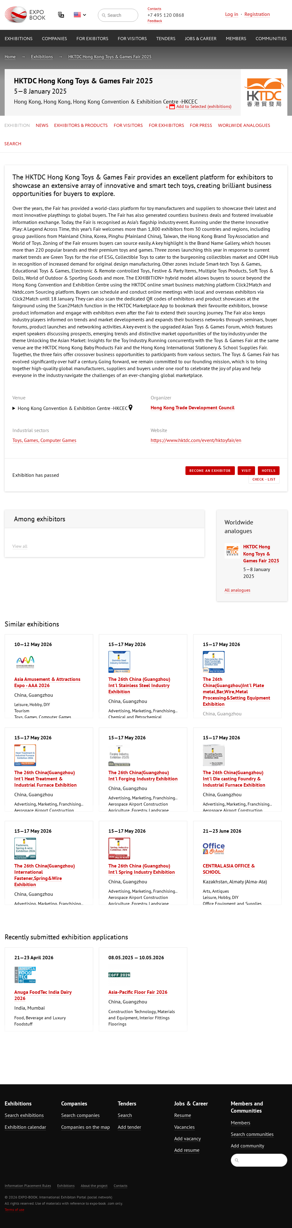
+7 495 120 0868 (166, 15)
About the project (94, 1185)
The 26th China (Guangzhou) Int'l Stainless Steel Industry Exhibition (139, 685)
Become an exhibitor (210, 470)
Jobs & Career (201, 39)
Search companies (80, 1115)
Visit (246, 470)
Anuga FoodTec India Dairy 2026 (43, 995)
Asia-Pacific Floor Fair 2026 (137, 992)
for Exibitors (92, 39)
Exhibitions (19, 39)
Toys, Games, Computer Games (44, 440)
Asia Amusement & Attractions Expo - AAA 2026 (47, 682)
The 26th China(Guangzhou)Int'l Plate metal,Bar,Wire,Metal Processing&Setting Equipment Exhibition (236, 691)
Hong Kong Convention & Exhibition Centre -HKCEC (77, 407)
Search (12, 144)
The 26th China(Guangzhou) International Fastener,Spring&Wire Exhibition (44, 875)
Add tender (129, 1127)
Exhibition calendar (25, 1127)
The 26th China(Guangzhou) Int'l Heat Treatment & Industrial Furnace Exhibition (45, 778)
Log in (231, 14)
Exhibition (17, 126)
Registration (257, 14)
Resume (182, 1115)
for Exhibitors (166, 126)
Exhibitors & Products (81, 126)
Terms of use (14, 1209)
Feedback (155, 20)
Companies (54, 39)
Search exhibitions (24, 1115)
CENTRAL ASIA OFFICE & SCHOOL (229, 869)
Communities (271, 39)
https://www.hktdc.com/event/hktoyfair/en (196, 440)
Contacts (154, 8)
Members (236, 39)
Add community (247, 1145)
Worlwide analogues (244, 126)
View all (19, 546)
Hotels (269, 470)
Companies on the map (85, 1127)
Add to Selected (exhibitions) (203, 106)
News (42, 126)
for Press (201, 126)
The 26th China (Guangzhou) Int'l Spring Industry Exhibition (141, 869)
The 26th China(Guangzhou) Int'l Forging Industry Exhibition (143, 775)
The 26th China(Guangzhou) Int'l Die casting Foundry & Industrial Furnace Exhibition (234, 778)
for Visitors (132, 39)
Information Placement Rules (28, 1185)
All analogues (237, 590)
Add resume (186, 1150)
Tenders (166, 39)
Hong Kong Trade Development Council (193, 407)
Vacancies (184, 1127)
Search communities (252, 1134)
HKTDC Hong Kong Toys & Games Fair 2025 (110, 56)
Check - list (264, 479)
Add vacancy (187, 1138)
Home (10, 56)
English (80, 15)
